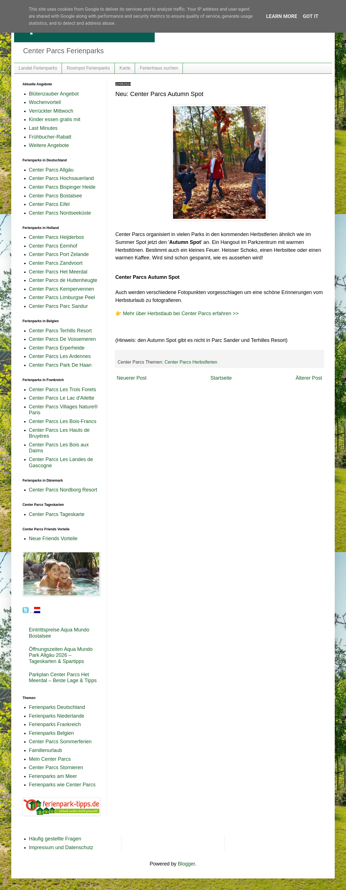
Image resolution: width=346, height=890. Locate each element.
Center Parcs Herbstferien (191, 361)
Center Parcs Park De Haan (60, 365)
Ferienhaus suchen (159, 68)
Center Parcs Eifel (49, 204)
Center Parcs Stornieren (56, 767)
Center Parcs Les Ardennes (60, 356)
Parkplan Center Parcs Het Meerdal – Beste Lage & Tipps (63, 678)
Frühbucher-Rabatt (50, 137)
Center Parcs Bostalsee (55, 196)
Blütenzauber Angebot (54, 94)
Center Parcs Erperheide (57, 348)
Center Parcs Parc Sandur (58, 306)
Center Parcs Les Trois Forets (62, 389)
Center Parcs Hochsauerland (61, 178)
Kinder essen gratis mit (54, 119)
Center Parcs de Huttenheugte (63, 280)
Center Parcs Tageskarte (57, 514)
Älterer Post (309, 378)
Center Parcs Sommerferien (60, 741)
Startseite (221, 378)
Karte (125, 68)
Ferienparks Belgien (51, 733)
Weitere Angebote (49, 145)
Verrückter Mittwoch (51, 111)
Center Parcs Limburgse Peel (62, 297)
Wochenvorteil (45, 102)
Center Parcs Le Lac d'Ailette (62, 398)
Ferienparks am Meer (53, 776)
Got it (310, 16)
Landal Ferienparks (38, 68)
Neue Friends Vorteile (53, 538)
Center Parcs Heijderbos (56, 237)
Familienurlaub (45, 750)
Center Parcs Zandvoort (56, 263)
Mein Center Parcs (50, 759)
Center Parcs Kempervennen (61, 289)
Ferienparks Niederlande (56, 716)
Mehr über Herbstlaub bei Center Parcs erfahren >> (181, 313)
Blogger (186, 864)
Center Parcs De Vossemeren (62, 339)
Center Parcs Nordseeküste (60, 213)
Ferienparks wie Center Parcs (62, 784)
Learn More (281, 16)
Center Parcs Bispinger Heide (62, 187)
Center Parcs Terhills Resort (60, 330)
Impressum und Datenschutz (61, 847)
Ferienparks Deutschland (57, 707)
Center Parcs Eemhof (53, 246)
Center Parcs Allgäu (51, 170)
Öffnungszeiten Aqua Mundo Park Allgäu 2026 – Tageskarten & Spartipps (61, 655)
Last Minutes (43, 128)
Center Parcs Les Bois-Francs (62, 421)
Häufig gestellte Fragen (55, 839)
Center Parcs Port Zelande (59, 254)
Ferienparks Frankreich (55, 724)
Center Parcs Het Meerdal (58, 272)
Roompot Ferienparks (88, 68)
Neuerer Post (132, 378)
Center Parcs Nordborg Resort (63, 490)
